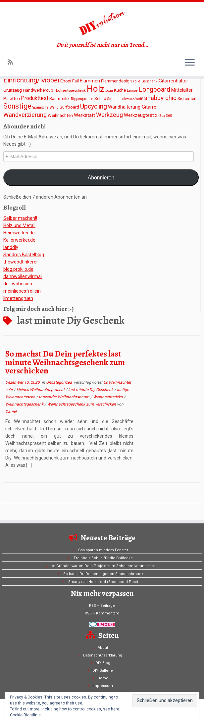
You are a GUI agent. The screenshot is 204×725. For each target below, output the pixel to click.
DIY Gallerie (102, 670)
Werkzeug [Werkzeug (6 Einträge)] (109, 114)
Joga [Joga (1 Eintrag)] (109, 90)
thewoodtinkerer (20, 262)
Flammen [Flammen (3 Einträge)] (90, 81)
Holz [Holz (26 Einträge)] (95, 89)
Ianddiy (10, 247)
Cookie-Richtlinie (25, 715)
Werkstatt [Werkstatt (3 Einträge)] (84, 115)
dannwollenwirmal (22, 276)
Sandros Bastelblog (23, 254)
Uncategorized (59, 382)
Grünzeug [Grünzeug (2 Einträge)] (12, 90)
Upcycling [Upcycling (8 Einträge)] (93, 106)
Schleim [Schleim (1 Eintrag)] (113, 99)
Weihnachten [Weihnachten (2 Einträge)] (60, 115)
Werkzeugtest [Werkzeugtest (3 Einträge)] (139, 115)
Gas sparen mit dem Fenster (103, 550)
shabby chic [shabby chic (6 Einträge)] (160, 97)
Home (102, 678)
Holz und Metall (19, 225)
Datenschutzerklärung (102, 655)
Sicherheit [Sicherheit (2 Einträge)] (187, 98)
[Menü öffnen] (189, 63)
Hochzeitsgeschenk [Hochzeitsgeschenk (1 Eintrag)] (70, 90)
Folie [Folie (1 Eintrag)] (136, 81)
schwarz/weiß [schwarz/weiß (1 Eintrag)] (132, 99)
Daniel (11, 411)
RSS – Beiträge (102, 606)
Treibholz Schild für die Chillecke (103, 558)
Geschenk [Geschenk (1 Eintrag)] (149, 81)
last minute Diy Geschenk (91, 389)
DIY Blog (102, 663)
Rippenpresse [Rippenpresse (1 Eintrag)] (82, 99)
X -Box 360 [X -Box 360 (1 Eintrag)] (163, 116)
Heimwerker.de (19, 232)
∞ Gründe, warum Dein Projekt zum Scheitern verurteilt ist (103, 566)
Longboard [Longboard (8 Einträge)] (154, 89)
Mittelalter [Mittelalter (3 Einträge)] (182, 90)
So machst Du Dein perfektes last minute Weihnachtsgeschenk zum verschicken (65, 362)
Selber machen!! (20, 218)
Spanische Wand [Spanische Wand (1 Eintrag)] (45, 107)
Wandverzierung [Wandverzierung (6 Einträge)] (25, 114)
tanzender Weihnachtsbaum (64, 397)
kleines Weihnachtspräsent (41, 389)
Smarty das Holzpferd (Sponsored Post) (103, 582)
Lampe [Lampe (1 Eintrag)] (132, 90)
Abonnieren (101, 177)
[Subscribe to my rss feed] (12, 62)
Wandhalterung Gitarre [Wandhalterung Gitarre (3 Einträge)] (132, 107)
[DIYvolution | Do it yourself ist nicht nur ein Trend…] (102, 21)
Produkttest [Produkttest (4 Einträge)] (34, 98)
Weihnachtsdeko (108, 397)
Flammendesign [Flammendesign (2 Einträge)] (116, 80)
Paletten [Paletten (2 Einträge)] (11, 98)
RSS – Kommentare (102, 613)
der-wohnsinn (17, 283)
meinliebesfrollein (22, 291)
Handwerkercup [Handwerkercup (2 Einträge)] (38, 90)
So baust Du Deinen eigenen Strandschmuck (103, 574)
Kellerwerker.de (19, 240)
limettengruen (18, 298)
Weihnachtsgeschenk (24, 404)
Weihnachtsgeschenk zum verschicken (82, 404)
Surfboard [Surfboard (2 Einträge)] (69, 107)
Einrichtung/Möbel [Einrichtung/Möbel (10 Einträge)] (31, 80)
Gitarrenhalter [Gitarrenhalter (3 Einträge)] (173, 81)
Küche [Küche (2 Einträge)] (120, 90)
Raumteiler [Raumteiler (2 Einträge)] (59, 98)
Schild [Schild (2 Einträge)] (100, 98)
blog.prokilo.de (18, 269)
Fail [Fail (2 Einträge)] (75, 80)
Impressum (102, 686)
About (103, 648)
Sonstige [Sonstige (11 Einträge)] (17, 106)
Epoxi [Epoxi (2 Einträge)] (65, 80)
